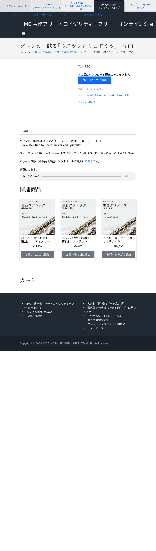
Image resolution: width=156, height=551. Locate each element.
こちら (89, 161)
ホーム (18, 15)
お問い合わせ (34, 316)
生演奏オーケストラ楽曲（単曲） (60, 52)
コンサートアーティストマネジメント (47, 6)
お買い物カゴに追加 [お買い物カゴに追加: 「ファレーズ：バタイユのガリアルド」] (118, 254)
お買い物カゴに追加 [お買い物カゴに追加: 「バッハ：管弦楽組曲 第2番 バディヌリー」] (37, 254)
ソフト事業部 (77, 6)
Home (23, 52)
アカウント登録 (92, 15)
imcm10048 (89, 102)
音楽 (34, 52)
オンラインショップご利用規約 (106, 324)
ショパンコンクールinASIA (140, 6)
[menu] (24, 33)
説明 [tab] (25, 131)
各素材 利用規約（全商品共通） (106, 303)
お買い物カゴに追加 (94, 80)
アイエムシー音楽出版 (15, 6)
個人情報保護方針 (98, 320)
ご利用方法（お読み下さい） (105, 316)
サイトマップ (95, 328)
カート (68, 15)
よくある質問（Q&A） (39, 312)
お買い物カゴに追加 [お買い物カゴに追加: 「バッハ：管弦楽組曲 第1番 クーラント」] (78, 254)
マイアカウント (42, 15)
